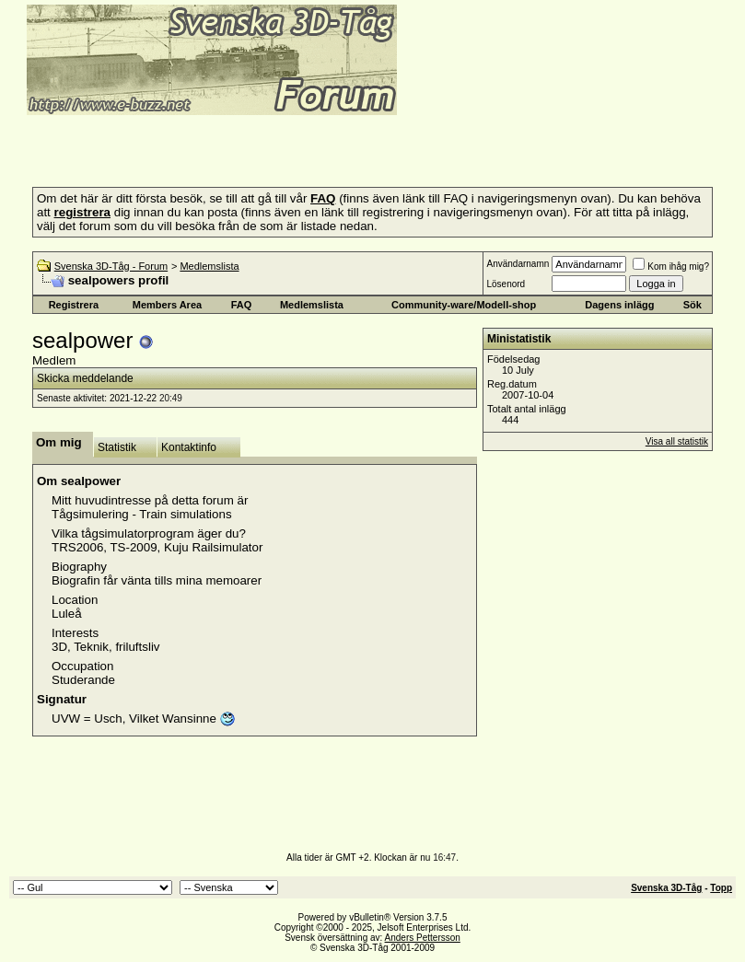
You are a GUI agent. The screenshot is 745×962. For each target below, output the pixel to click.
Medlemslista (209, 266)
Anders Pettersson (422, 938)
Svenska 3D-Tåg (666, 888)
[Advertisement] (224, 145)
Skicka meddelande (85, 378)
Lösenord (505, 284)
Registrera (74, 304)
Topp (721, 888)
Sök (692, 304)
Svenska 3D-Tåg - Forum (111, 266)
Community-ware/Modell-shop (463, 304)
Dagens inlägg (619, 304)
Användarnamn (517, 264)
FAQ (241, 304)
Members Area (167, 304)
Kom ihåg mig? (671, 266)
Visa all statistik (677, 441)
